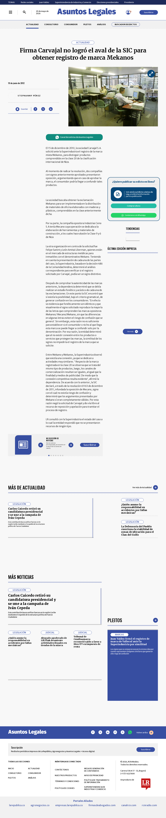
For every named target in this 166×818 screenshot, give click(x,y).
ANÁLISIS (101, 24)
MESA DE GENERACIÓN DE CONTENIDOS (94, 769)
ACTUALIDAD (32, 24)
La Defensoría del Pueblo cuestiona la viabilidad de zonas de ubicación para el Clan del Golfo (137, 530)
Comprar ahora (133, 206)
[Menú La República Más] (10, 12)
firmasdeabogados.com (101, 805)
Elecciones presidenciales (108, 2)
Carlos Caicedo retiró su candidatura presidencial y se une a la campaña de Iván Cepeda (25, 513)
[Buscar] (24, 12)
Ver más (132, 331)
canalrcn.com (128, 805)
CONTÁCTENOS (62, 770)
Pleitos (115, 620)
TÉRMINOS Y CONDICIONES (67, 781)
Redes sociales (27, 2)
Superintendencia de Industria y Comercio (73, 2)
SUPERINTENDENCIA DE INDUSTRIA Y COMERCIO (95, 788)
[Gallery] (55, 443)
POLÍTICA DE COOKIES (65, 788)
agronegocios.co (40, 805)
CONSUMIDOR (71, 24)
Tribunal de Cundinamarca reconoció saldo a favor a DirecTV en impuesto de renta (87, 641)
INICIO (11, 768)
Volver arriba (144, 733)
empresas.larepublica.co (69, 805)
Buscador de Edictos (126, 24)
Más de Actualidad (26, 487)
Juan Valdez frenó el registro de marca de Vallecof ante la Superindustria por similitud (130, 641)
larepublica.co (17, 805)
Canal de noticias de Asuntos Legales (74, 137)
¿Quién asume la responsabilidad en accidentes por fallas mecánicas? (134, 508)
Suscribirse (148, 12)
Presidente (129, 2)
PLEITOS (87, 24)
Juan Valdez (44, 2)
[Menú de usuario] (128, 12)
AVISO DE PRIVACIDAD (93, 775)
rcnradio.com (149, 805)
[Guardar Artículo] (22, 109)
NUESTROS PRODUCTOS (66, 775)
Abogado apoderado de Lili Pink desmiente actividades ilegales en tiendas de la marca (54, 642)
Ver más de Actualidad (145, 487)
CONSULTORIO (51, 24)
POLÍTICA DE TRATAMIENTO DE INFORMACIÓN (96, 781)
